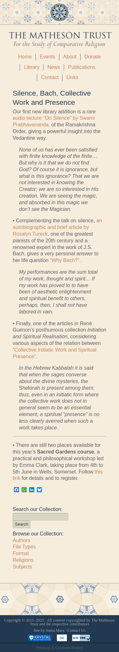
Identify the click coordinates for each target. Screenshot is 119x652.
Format (21, 553)
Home (25, 56)
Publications (81, 67)
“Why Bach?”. (65, 260)
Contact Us (77, 630)
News (53, 67)
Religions (23, 560)
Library (31, 67)
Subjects (22, 566)
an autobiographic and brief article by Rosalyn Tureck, (57, 227)
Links (72, 77)
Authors (21, 540)
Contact (49, 77)
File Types (24, 546)
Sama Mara (55, 630)
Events (47, 56)
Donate (92, 56)
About (69, 56)
